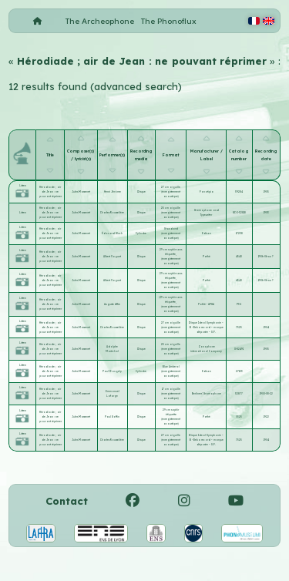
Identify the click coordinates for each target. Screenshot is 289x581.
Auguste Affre (112, 304)
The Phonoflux (169, 21)
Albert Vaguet (112, 256)
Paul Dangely (112, 371)
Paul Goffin (112, 416)
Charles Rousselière (112, 212)
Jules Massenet (81, 191)
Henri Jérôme (112, 191)
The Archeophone (100, 21)
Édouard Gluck (112, 233)
